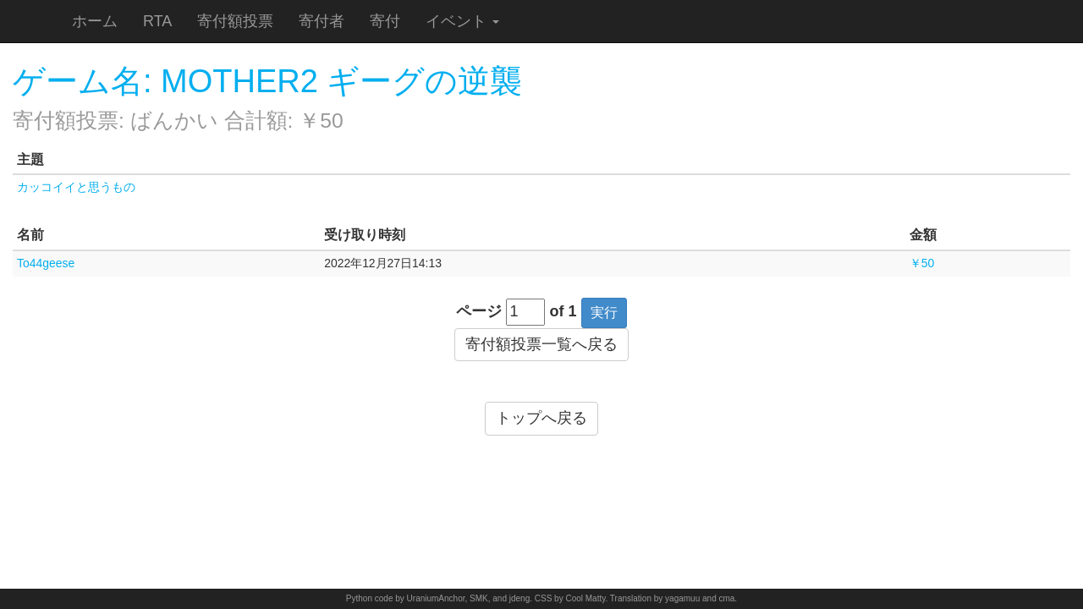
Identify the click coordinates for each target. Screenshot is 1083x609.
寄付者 (321, 21)
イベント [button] (462, 21)
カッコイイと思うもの (76, 187)
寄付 (385, 21)
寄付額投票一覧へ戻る (541, 344)
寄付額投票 (235, 21)
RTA (157, 21)
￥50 (922, 263)
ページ (479, 311)
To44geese (45, 263)
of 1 (563, 311)
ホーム (95, 21)
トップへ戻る (541, 417)
